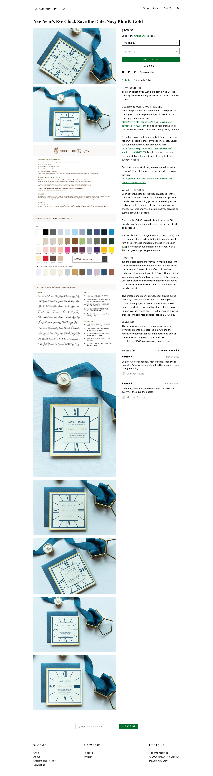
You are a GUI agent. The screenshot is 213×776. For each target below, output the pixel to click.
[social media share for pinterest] (135, 71)
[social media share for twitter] (129, 71)
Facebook (89, 752)
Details (126, 80)
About (156, 8)
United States (141, 35)
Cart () (167, 8)
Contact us (39, 764)
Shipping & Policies (143, 80)
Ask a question (147, 71)
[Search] (178, 8)
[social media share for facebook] (123, 71)
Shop (146, 8)
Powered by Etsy (158, 760)
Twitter (88, 756)
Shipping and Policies (44, 760)
